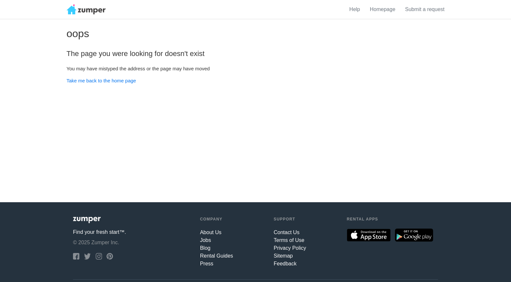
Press (206, 263)
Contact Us (286, 232)
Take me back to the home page (101, 80)
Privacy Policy (290, 248)
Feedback (285, 263)
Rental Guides (216, 256)
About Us (211, 232)
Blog (205, 248)
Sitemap (283, 256)
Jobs (205, 240)
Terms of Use (289, 240)
